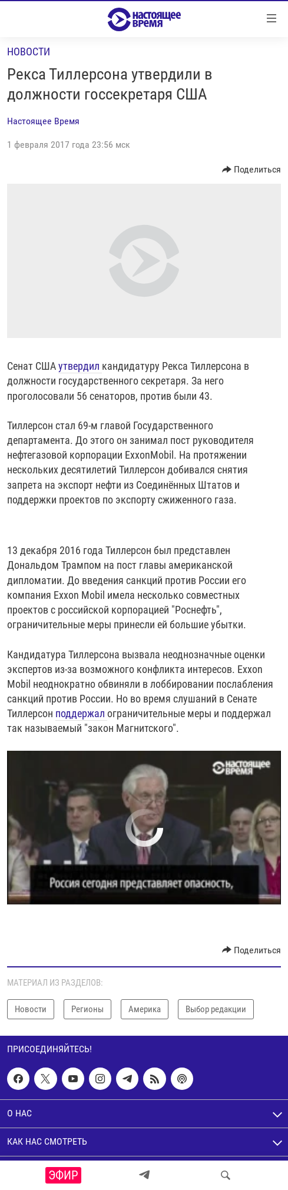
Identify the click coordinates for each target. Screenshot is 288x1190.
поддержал (81, 713)
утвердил (80, 366)
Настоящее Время (43, 121)
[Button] (252, 169)
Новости (28, 51)
